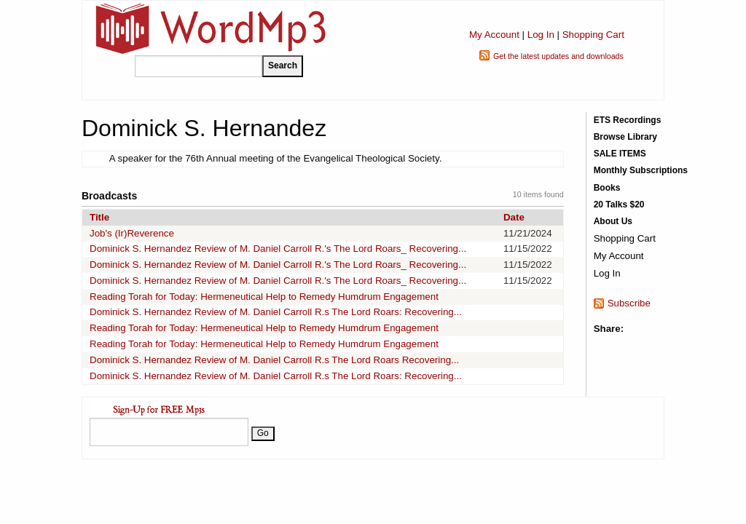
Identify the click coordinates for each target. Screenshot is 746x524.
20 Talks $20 (619, 204)
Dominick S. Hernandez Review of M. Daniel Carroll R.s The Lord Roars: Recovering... (276, 311)
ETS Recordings (627, 120)
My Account (494, 34)
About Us (613, 221)
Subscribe (629, 303)
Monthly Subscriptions (641, 170)
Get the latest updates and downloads (558, 56)
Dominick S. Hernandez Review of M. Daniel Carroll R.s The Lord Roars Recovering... (274, 359)
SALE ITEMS (620, 153)
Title (99, 217)
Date (514, 217)
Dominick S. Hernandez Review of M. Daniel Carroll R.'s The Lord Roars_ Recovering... (278, 248)
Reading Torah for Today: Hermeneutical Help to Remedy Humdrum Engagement (264, 296)
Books (607, 188)
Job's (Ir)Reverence (132, 233)
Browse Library (625, 137)
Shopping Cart (593, 34)
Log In (540, 34)
